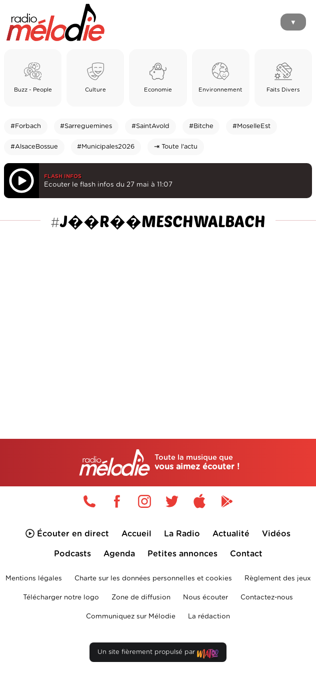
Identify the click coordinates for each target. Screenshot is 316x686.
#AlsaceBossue (34, 147)
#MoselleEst (251, 126)
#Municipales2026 (105, 147)
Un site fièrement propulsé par (158, 654)
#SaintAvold (151, 126)
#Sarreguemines (86, 126)
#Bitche (201, 126)
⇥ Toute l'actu (176, 147)
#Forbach (25, 126)
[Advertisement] (158, 311)
